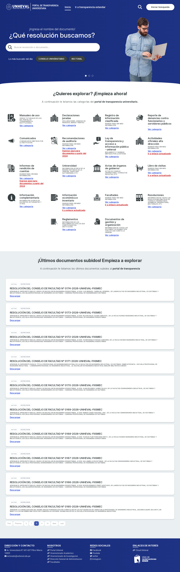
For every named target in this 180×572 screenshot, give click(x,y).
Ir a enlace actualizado (159, 153)
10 (48, 523)
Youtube (95, 553)
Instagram (95, 559)
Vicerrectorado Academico (60, 553)
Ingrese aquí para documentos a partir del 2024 (74, 153)
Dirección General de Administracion (64, 559)
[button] (140, 7)
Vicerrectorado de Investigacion (62, 556)
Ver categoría (26, 125)
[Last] (62, 523)
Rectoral (77, 59)
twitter (94, 556)
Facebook (95, 550)
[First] (9, 523)
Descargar (15, 296)
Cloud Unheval (140, 550)
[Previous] (18, 523)
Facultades (53, 562)
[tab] (86, 76)
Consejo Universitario (51, 59)
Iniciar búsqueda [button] (160, 7)
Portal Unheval (55, 550)
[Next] (54, 523)
